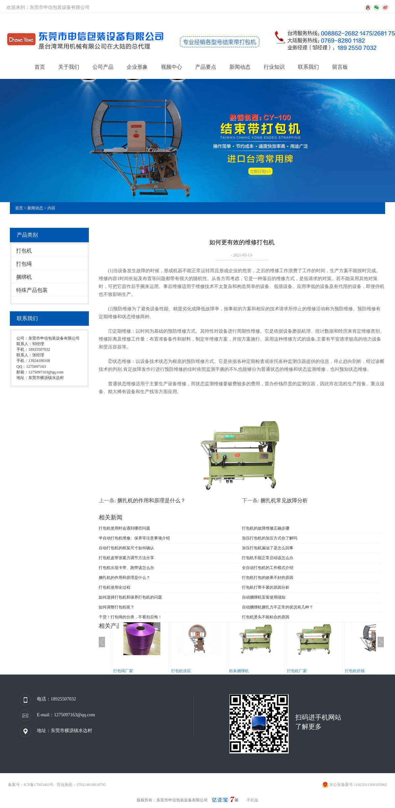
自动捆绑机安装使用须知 (263, 597)
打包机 (24, 250)
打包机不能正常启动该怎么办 (267, 558)
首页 (40, 67)
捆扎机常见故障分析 (284, 500)
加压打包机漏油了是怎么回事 (267, 548)
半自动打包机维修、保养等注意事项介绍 (134, 538)
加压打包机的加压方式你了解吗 (269, 538)
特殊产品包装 (32, 290)
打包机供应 (181, 671)
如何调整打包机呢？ (116, 607)
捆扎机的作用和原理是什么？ (151, 500)
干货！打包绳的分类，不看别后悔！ (130, 617)
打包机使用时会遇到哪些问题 (124, 528)
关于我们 (68, 67)
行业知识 (274, 67)
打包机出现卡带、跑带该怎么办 (126, 567)
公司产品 (103, 67)
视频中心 (171, 67)
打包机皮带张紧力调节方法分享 (126, 558)
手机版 (252, 800)
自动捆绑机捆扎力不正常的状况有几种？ (277, 607)
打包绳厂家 (123, 671)
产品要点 (205, 67)
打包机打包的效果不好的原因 (267, 577)
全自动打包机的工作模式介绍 (267, 567)
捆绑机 (24, 277)
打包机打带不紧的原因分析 (265, 587)
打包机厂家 (297, 671)
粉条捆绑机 (239, 671)
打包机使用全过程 (114, 587)
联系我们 (308, 67)
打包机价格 (355, 671)
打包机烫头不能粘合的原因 (265, 617)
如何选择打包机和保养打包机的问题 (130, 597)
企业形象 (137, 67)
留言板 (340, 67)
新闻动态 (239, 67)
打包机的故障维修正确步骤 (265, 528)
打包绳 (24, 264)
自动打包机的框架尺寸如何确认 (126, 548)
